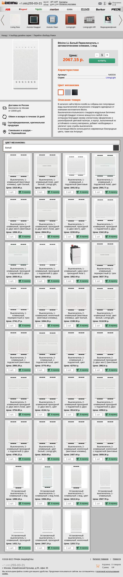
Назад (4, 35)
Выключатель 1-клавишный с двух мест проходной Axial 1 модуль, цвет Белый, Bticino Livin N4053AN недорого (76, 274)
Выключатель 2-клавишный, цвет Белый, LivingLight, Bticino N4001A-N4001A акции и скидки (47, 451)
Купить (102, 61)
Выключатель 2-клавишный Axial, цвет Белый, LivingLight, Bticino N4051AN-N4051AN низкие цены (105, 318)
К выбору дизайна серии (20, 35)
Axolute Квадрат (34, 27)
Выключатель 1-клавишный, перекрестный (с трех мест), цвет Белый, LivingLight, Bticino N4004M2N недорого (18, 319)
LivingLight (70, 27)
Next (120, 20)
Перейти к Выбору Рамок (45, 35)
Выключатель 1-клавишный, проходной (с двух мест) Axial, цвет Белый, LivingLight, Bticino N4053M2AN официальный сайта (47, 230)
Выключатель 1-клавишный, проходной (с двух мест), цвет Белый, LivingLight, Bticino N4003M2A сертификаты (76, 230)
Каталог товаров (100, 559)
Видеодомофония (108, 27)
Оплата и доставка (67, 4)
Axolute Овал (52, 27)
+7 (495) (30, 3)
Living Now (15, 27)
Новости (117, 559)
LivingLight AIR (89, 27)
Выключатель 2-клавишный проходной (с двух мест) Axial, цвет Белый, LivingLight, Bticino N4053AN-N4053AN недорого (18, 408)
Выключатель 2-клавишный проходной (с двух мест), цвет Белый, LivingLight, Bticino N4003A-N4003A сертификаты (47, 408)
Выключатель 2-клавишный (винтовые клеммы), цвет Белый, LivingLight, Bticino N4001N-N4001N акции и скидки (76, 319)
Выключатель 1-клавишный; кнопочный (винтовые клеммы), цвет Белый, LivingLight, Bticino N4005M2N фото (47, 318)
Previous (2, 20)
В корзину (24, 192)
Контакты (63, 2)
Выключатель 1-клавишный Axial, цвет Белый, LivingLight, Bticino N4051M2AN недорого (47, 184)
